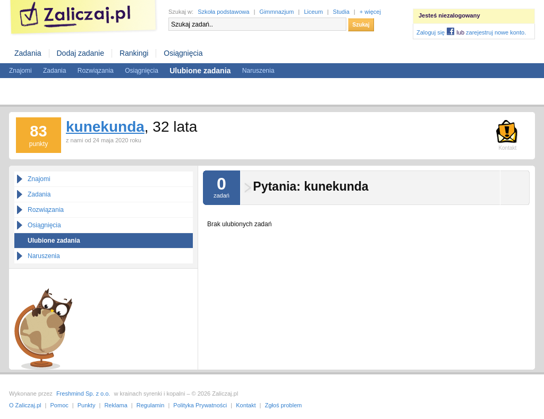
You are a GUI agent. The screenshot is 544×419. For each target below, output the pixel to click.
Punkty (87, 405)
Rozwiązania (96, 70)
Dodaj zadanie (80, 53)
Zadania (27, 53)
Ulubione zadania (54, 240)
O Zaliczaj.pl (25, 405)
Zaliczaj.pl (83, 18)
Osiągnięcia (183, 53)
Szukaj (360, 25)
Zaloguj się (430, 32)
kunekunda (105, 126)
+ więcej (370, 11)
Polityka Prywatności (200, 405)
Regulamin (151, 405)
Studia (341, 11)
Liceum (313, 11)
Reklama (115, 405)
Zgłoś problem (283, 405)
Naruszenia (258, 70)
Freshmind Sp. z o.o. (83, 393)
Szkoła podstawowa (223, 11)
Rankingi (134, 53)
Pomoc (59, 405)
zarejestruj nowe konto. (496, 32)
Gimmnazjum (276, 11)
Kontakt (246, 405)
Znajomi (20, 70)
